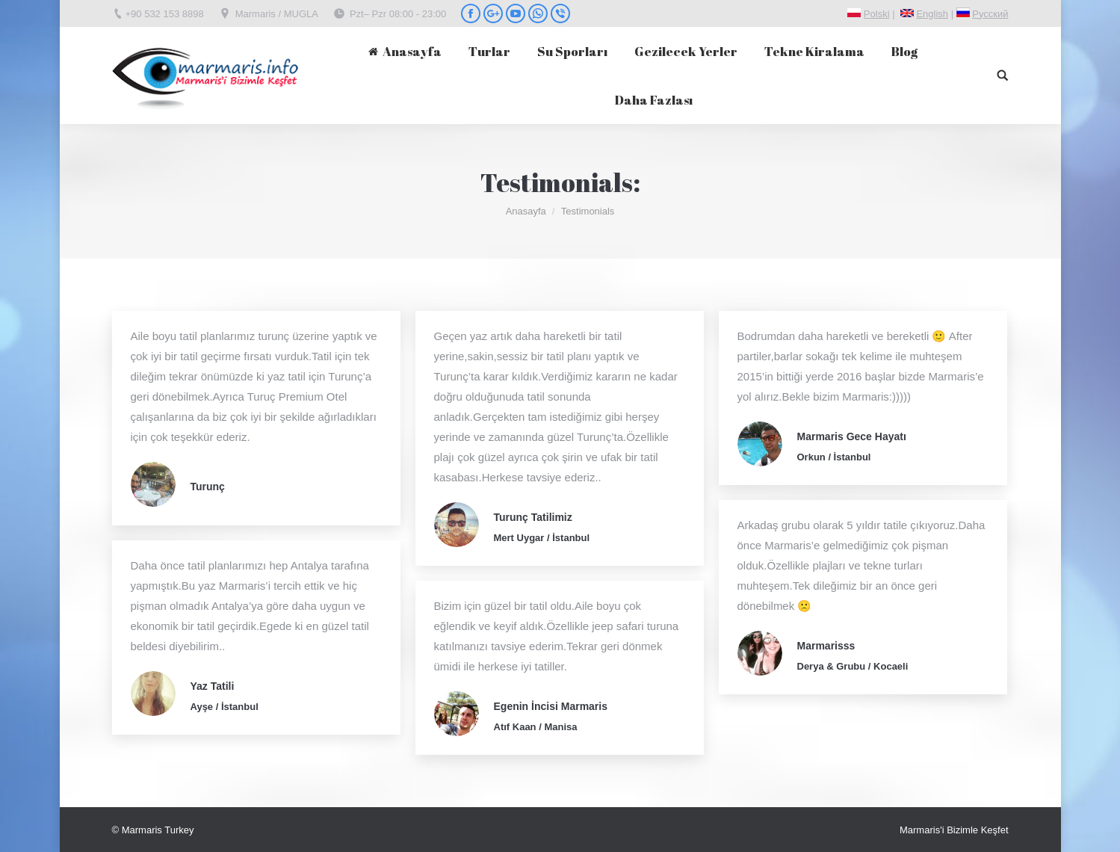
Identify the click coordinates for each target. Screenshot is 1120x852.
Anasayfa (526, 211)
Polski (877, 13)
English (932, 13)
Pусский (990, 13)
